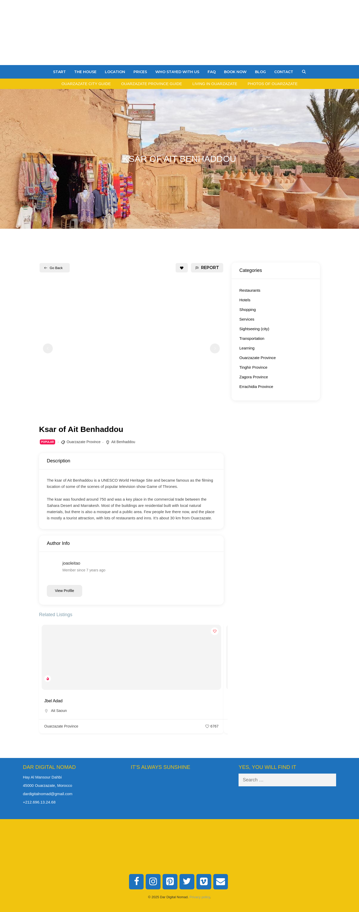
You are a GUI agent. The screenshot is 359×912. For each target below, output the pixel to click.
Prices (140, 71)
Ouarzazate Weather (179, 793)
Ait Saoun (59, 711)
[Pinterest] (170, 882)
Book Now (235, 71)
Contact (283, 71)
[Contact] (220, 882)
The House (85, 71)
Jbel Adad (53, 701)
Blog (260, 71)
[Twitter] (186, 882)
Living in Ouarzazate (215, 83)
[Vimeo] (203, 882)
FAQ (212, 71)
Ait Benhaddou (123, 442)
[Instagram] (153, 882)
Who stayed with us (177, 71)
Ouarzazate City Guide (86, 83)
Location (115, 71)
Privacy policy (200, 897)
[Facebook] (136, 882)
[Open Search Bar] (303, 72)
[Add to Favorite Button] (181, 268)
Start (59, 71)
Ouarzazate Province (84, 442)
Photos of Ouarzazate (273, 83)
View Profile (64, 591)
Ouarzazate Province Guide (151, 83)
